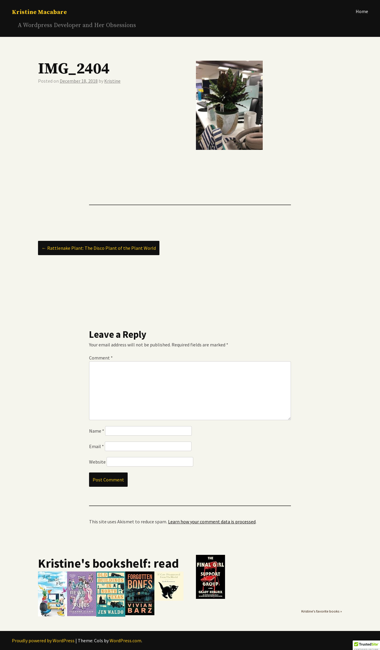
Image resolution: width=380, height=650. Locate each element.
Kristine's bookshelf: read (108, 563)
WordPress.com (125, 640)
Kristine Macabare (39, 12)
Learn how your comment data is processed (212, 522)
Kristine (112, 81)
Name (96, 431)
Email (96, 446)
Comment (101, 358)
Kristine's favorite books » (321, 611)
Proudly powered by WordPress (43, 640)
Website (97, 462)
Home (362, 11)
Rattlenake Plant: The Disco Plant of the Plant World (99, 248)
